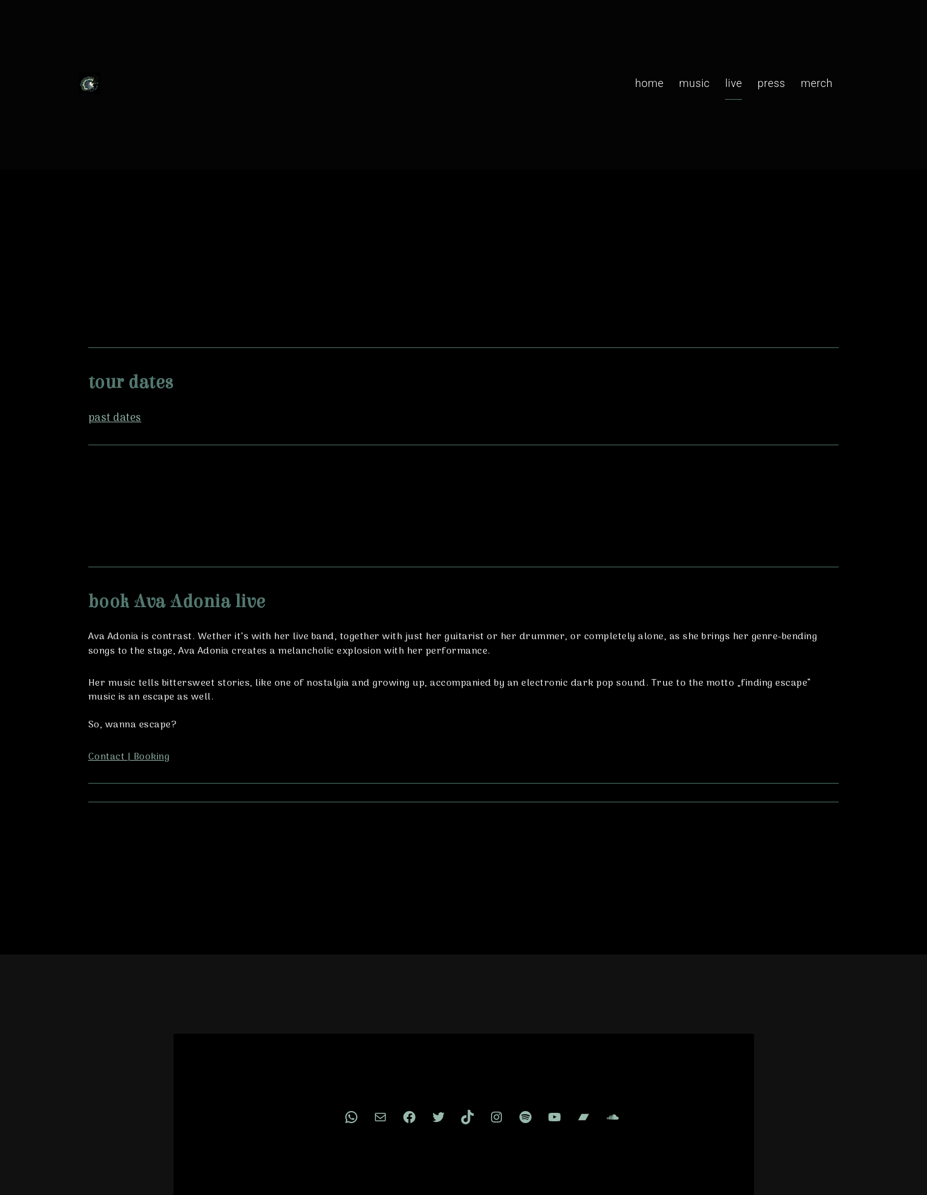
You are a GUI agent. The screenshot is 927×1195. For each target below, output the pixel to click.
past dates (106, 286)
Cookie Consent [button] (501, 1087)
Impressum (426, 1087)
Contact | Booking (120, 628)
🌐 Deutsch (578, 1087)
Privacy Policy (354, 1087)
